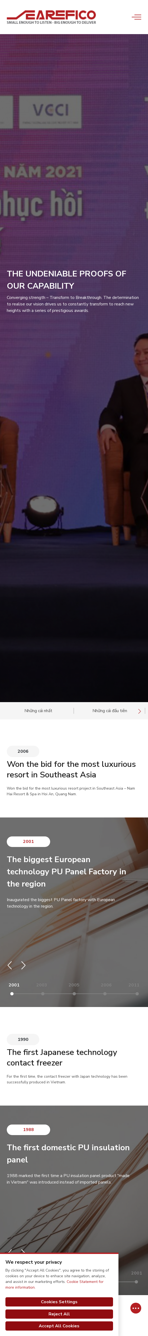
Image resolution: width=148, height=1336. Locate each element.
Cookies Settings (59, 1302)
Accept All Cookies (59, 1326)
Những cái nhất (38, 711)
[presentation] (139, 711)
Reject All (59, 1314)
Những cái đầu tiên (109, 711)
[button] (9, 965)
